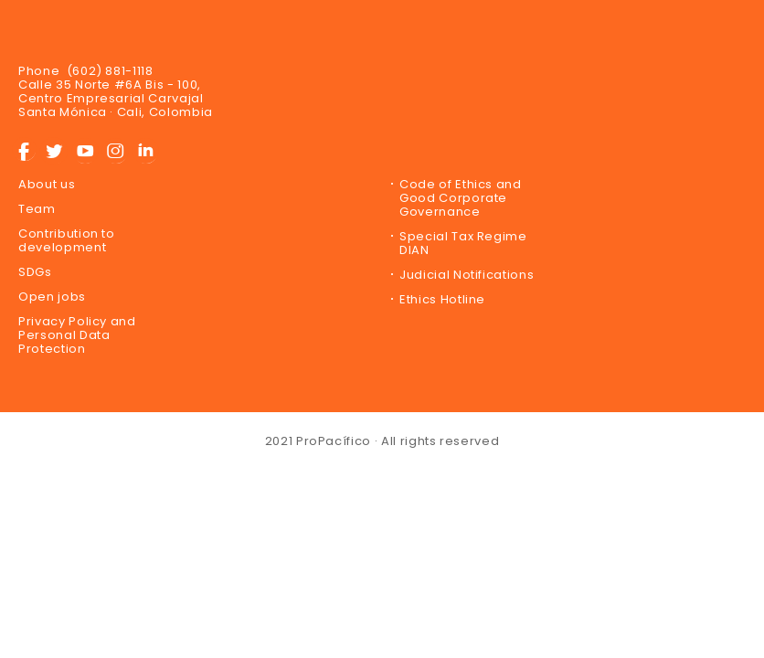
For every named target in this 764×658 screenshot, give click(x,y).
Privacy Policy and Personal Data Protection (77, 335)
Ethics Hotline (442, 299)
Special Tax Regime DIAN (463, 243)
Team (37, 209)
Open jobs (52, 296)
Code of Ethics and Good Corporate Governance (460, 197)
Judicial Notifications (466, 274)
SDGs (35, 272)
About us (46, 184)
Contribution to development (66, 240)
